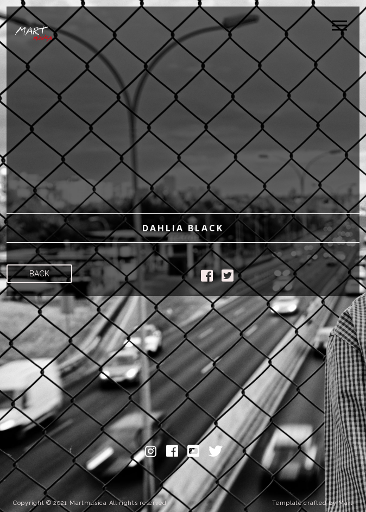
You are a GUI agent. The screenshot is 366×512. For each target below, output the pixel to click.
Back (39, 273)
